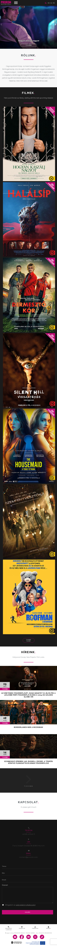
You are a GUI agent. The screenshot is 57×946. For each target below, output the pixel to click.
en (49, 3)
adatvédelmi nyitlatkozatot (25, 905)
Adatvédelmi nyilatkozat (8, 928)
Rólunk (28, 55)
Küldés (27, 912)
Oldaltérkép (35, 927)
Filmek (28, 93)
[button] (55, 24)
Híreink (28, 652)
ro (54, 3)
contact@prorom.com (28, 857)
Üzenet (5, 885)
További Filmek (28, 640)
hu (51, 3)
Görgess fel (22, 927)
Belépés (48, 927)
